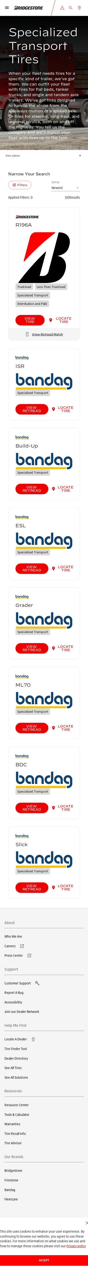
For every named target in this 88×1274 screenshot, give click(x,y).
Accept (44, 1260)
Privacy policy (76, 1246)
